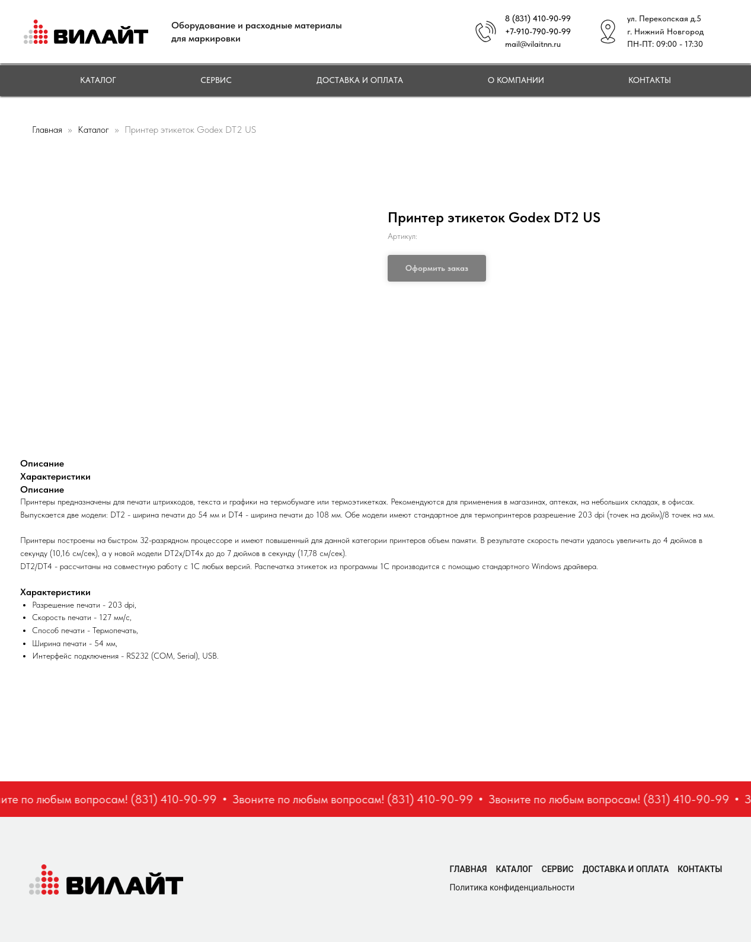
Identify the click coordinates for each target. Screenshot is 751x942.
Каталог (98, 80)
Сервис (216, 80)
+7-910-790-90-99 (538, 31)
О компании (516, 80)
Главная (47, 129)
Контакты (649, 80)
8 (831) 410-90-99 (538, 18)
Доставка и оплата (360, 80)
